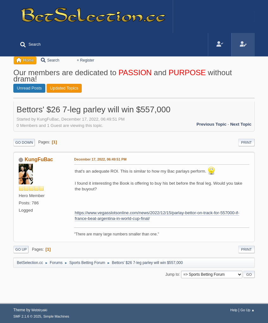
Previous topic (211, 124)
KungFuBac (39, 159)
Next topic (240, 124)
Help (233, 310)
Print (246, 142)
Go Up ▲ (247, 310)
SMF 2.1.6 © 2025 (27, 316)
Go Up (21, 249)
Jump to (172, 274)
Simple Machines (56, 316)
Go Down (24, 142)
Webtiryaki (39, 310)
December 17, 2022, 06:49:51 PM (100, 159)
